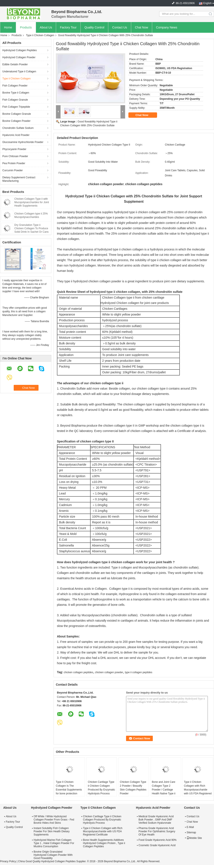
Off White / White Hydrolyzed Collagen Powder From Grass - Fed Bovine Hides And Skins (54, 819)
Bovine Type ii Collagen (15, 92)
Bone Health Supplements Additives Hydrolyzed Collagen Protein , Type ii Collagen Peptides (104, 843)
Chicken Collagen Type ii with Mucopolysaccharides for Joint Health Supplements (31, 202)
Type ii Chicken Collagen (40, 35)
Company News (166, 27)
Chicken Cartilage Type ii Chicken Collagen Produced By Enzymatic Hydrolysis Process (101, 787)
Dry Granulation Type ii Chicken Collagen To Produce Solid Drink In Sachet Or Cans (31, 228)
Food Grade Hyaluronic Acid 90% (157, 839)
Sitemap (191, 832)
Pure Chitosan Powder (15, 156)
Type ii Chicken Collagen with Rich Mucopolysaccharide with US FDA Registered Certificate (197, 789)
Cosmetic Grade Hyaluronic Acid (156, 845)
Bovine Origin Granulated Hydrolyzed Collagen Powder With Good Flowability (53, 855)
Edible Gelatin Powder (15, 64)
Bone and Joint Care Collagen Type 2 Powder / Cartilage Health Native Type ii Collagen (163, 789)
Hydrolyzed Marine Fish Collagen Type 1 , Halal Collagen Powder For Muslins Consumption (54, 843)
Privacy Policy (8, 861)
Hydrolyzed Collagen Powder (19, 57)
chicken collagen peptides (78, 672)
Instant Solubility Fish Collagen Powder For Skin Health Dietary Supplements (52, 831)
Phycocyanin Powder (14, 149)
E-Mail (190, 827)
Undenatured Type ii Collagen (19, 71)
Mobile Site (194, 838)
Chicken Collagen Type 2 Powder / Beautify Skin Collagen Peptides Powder (133, 787)
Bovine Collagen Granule (16, 113)
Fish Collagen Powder (14, 85)
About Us (46, 27)
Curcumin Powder (12, 170)
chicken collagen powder (109, 672)
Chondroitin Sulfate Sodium (18, 128)
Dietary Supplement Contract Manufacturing (18, 179)
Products (26, 27)
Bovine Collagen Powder (16, 120)
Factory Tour (68, 27)
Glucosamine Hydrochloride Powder (22, 142)
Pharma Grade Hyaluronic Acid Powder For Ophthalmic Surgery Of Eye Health (156, 831)
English (207, 3)
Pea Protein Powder (13, 163)
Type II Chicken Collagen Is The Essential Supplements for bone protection (69, 787)
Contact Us (119, 27)
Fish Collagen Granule (15, 99)
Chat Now (141, 27)
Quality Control (94, 27)
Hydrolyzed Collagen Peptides (19, 50)
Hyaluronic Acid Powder (16, 135)
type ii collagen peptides (138, 672)
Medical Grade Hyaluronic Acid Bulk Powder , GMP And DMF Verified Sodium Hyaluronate (156, 819)
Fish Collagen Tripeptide (16, 106)
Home (8, 27)
